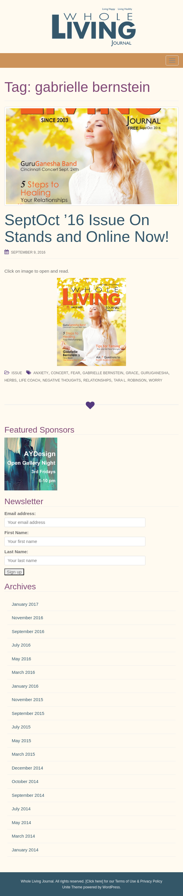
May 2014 (21, 822)
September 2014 (28, 795)
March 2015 (23, 754)
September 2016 (28, 631)
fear (75, 373)
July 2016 (21, 644)
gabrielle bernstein (103, 373)
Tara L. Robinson (130, 380)
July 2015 (21, 726)
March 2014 (23, 835)
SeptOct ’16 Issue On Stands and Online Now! (86, 228)
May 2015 (21, 740)
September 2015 (28, 713)
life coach (29, 380)
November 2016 (27, 617)
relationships (97, 380)
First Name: (16, 532)
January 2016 (25, 686)
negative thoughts (62, 380)
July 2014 (21, 808)
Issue (16, 373)
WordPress (111, 887)
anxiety (40, 373)
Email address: (20, 513)
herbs (10, 380)
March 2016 (23, 672)
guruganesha (154, 373)
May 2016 (21, 658)
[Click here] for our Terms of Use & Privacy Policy (123, 881)
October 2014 (25, 781)
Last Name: (16, 551)
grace (132, 373)
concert (59, 373)
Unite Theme (72, 887)
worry (155, 380)
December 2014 (27, 767)
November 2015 (27, 699)
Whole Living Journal (37, 881)
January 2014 (25, 849)
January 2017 (25, 604)
